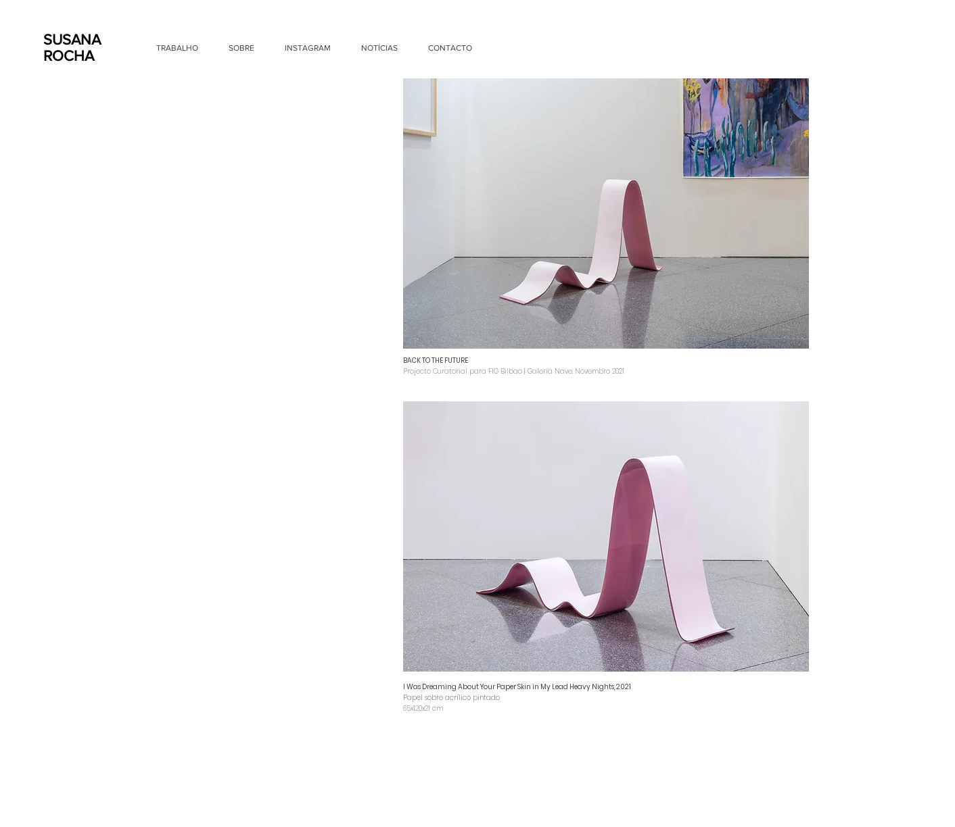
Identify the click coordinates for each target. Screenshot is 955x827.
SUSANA (72, 39)
